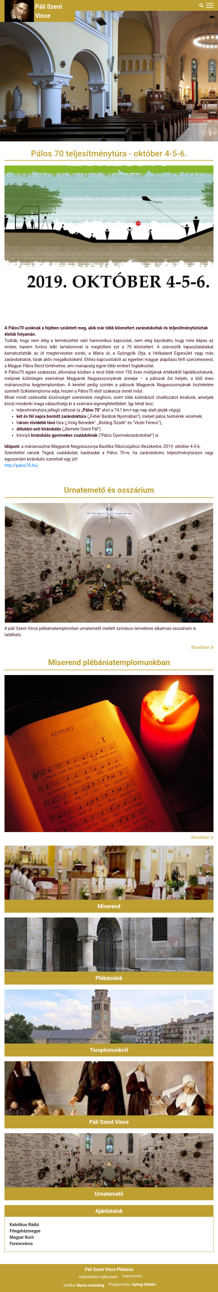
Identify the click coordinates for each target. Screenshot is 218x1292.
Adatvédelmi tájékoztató (98, 1277)
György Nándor (144, 1284)
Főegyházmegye (25, 1231)
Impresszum (132, 1276)
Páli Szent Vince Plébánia (109, 1269)
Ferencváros (21, 1243)
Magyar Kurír (22, 1237)
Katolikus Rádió (24, 1224)
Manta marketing (90, 1285)
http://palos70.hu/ (21, 465)
